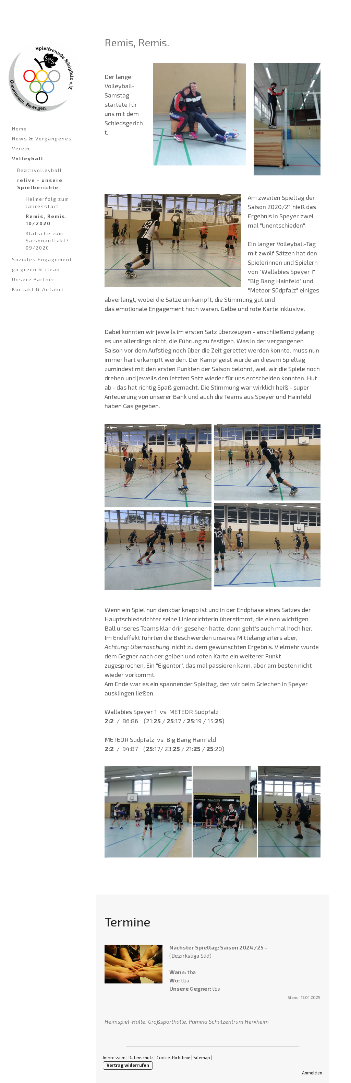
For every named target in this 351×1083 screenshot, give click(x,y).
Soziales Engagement (42, 259)
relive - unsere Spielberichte (40, 183)
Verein (21, 148)
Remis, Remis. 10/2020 (46, 219)
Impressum (114, 1057)
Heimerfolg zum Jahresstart (47, 202)
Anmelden (312, 1072)
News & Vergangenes (42, 138)
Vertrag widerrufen (128, 1065)
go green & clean (36, 269)
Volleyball (28, 158)
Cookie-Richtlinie (173, 1057)
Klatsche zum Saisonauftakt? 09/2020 (47, 240)
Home (19, 128)
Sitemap (201, 1057)
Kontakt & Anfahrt (38, 289)
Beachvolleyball (39, 170)
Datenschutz (141, 1057)
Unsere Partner (33, 279)
